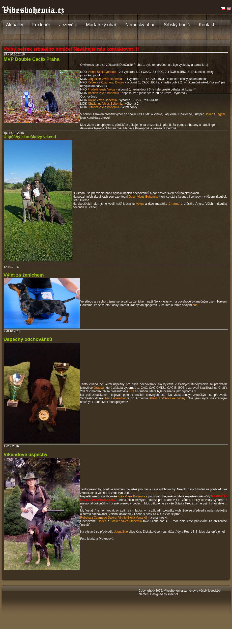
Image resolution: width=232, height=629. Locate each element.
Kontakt (206, 24)
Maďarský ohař (101, 24)
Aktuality (14, 24)
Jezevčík (68, 24)
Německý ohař (140, 24)
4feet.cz (173, 594)
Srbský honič (177, 24)
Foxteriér (41, 24)
